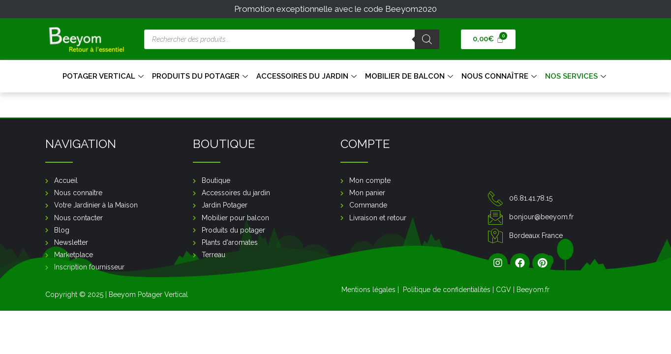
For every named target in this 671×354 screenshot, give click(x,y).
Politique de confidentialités (446, 290)
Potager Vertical (104, 76)
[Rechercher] (427, 39)
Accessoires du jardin (307, 76)
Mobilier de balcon (410, 76)
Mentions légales (368, 290)
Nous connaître (500, 76)
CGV (503, 290)
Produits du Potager (201, 76)
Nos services (577, 76)
